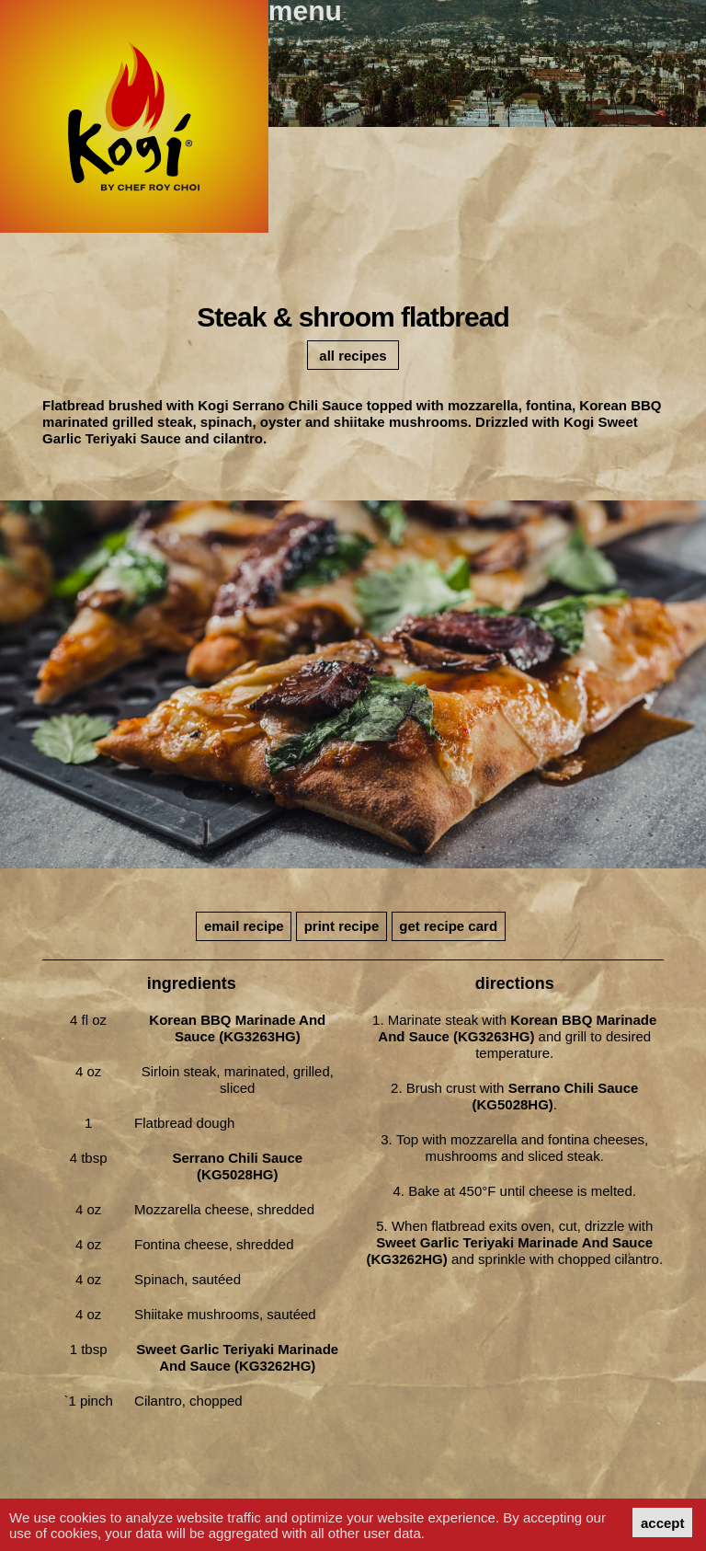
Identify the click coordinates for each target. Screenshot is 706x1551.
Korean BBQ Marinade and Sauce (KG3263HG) (237, 1028)
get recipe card (448, 926)
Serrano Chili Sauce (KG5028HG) (237, 1166)
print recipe (342, 926)
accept (663, 1523)
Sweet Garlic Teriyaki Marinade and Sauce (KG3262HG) (237, 1357)
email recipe (244, 926)
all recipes (352, 355)
